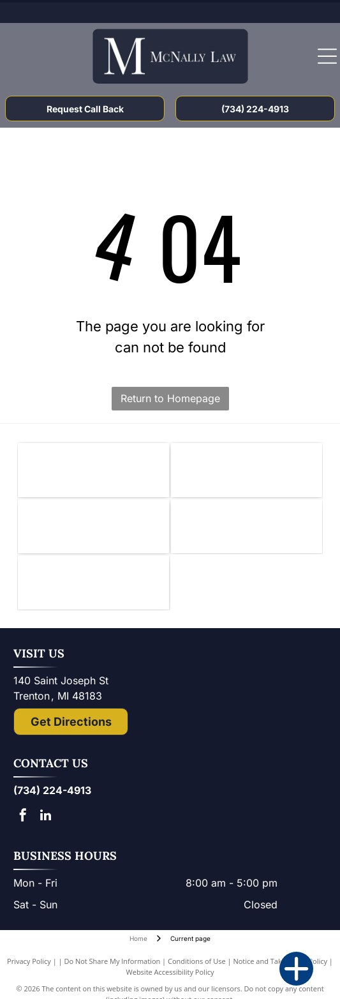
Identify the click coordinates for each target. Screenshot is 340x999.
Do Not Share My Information (112, 961)
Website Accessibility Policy (170, 972)
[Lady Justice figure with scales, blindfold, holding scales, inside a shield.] (246, 526)
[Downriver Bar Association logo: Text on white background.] (246, 470)
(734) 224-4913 (52, 790)
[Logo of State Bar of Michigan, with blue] (93, 526)
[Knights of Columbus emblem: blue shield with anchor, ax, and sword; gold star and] (93, 470)
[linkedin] (45, 817)
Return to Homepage (170, 398)
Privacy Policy (29, 961)
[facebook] (23, 817)
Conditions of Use (197, 961)
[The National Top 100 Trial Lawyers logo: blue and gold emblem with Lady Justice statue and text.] (93, 582)
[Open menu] (327, 56)
